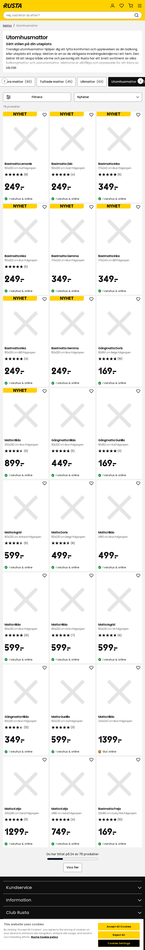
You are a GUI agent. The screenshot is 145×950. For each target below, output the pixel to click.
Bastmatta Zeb (72, 166)
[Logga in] (112, 5)
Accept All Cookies (119, 926)
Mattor (7, 26)
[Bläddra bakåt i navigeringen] (5, 81)
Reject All (119, 935)
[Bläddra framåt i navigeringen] (140, 81)
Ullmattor (91, 81)
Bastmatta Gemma (72, 258)
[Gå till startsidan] (12, 5)
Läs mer (11, 67)
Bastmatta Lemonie (26, 166)
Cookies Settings (119, 943)
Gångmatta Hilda (72, 442)
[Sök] (137, 15)
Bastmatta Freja (119, 811)
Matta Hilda (26, 442)
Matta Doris (72, 534)
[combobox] (69, 15)
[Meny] (139, 5)
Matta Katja (26, 811)
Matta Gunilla (72, 719)
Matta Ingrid (26, 534)
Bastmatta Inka (119, 166)
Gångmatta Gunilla (119, 442)
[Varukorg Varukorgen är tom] (130, 5)
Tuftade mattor (56, 81)
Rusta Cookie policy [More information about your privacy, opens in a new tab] (44, 937)
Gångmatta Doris (119, 350)
